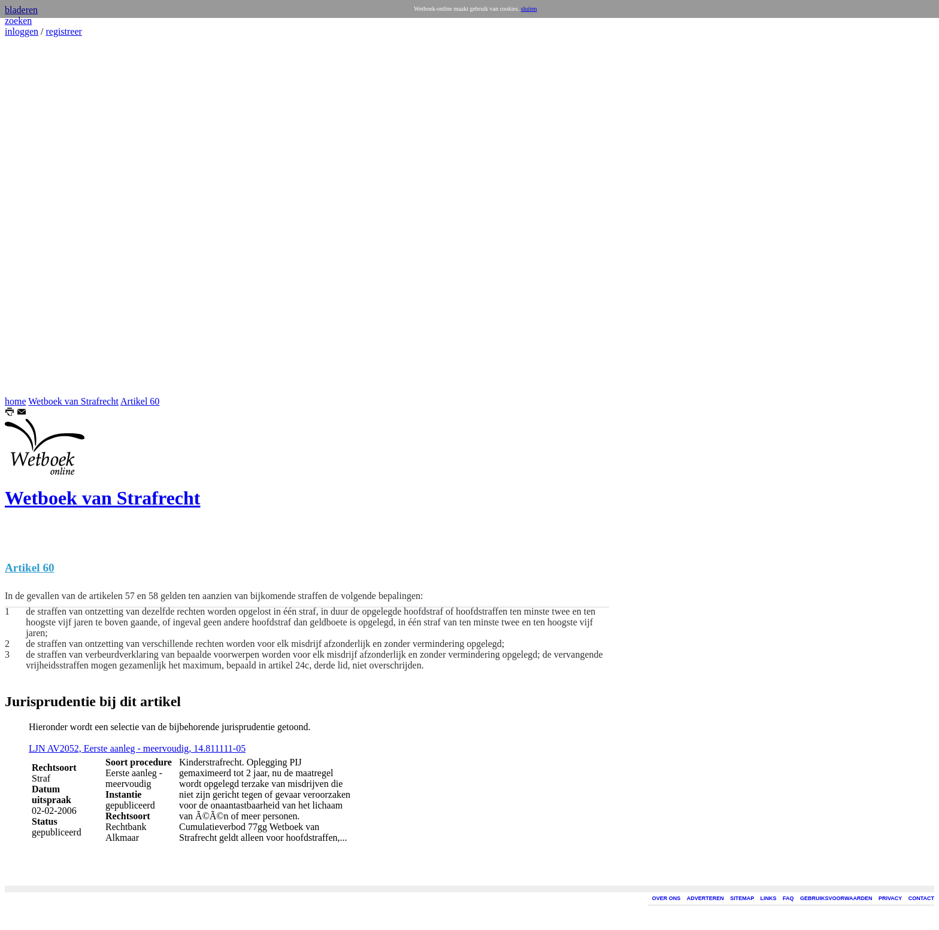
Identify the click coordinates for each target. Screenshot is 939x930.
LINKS (769, 898)
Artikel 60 (139, 401)
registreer (63, 31)
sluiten (529, 8)
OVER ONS (666, 898)
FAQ (788, 898)
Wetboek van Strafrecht (73, 401)
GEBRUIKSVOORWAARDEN (836, 898)
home (15, 401)
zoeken (18, 21)
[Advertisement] (41, 216)
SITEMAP (742, 898)
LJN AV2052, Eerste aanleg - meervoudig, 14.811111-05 (137, 748)
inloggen (21, 31)
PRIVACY (890, 898)
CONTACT (921, 898)
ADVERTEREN (705, 898)
